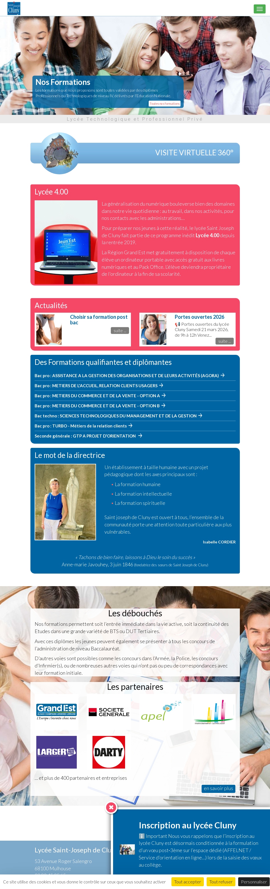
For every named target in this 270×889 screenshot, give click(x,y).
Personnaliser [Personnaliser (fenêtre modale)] (254, 881)
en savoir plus (218, 788)
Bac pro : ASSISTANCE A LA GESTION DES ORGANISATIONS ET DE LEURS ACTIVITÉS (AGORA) (127, 375)
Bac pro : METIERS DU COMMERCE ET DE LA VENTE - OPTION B (97, 405)
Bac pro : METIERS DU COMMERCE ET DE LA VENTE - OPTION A (97, 395)
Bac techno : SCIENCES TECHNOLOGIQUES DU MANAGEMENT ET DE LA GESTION (116, 415)
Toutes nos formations (165, 103)
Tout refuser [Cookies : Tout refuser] (221, 881)
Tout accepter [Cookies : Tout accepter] (187, 881)
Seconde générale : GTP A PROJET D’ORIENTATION (86, 435)
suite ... (120, 330)
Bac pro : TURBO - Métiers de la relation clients (81, 425)
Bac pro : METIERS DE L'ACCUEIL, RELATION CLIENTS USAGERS (96, 385)
